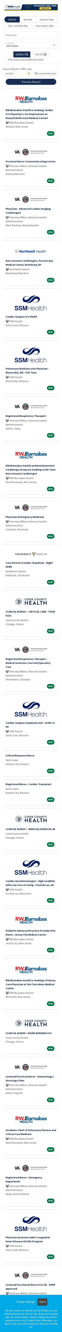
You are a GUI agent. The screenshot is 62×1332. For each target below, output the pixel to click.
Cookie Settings (25, 1301)
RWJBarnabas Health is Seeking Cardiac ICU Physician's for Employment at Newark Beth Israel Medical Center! (29, 114)
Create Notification (45, 73)
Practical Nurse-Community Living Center (31, 161)
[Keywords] (31, 35)
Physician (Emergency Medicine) (25, 517)
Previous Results (31, 81)
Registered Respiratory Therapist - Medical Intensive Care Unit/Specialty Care (28, 662)
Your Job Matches (18, 25)
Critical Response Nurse (20, 755)
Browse (28, 19)
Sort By (9, 73)
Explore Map (47, 19)
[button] (41, 54)
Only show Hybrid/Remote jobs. (26, 59)
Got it (42, 1301)
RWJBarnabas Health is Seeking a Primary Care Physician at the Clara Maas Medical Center (31, 984)
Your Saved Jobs (45, 25)
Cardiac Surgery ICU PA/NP (21, 316)
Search (12, 19)
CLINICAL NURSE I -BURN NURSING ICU (29, 1033)
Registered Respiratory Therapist (26, 416)
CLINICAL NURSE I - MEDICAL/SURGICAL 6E (30, 829)
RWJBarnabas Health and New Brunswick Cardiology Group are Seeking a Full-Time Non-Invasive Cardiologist (31, 469)
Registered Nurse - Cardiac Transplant (28, 784)
